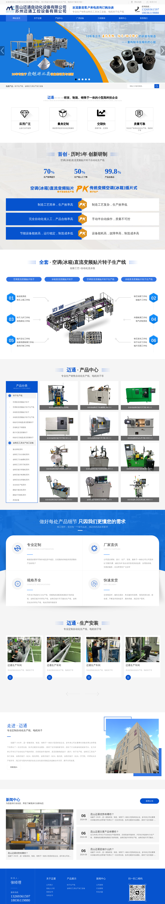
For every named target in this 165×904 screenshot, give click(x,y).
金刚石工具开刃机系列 (21, 464)
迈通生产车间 (14, 665)
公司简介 (49, 885)
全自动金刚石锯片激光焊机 (59, 407)
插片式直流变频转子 (20, 432)
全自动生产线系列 (19, 485)
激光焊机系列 (18, 449)
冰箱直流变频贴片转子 (62, 279)
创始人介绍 (50, 888)
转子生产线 (19, 86)
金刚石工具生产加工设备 (34, 86)
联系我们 (144, 18)
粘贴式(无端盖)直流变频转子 (23, 437)
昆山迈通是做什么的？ (102, 849)
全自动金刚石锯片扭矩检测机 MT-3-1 (58, 500)
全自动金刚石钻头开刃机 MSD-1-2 (140, 438)
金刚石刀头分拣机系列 (21, 454)
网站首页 (16, 18)
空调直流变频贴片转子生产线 (100, 279)
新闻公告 (149, 801)
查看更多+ (14, 767)
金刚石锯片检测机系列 (21, 475)
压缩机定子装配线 (19, 427)
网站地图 (137, 2)
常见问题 (99, 892)
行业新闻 (99, 888)
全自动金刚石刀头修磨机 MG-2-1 (99, 407)
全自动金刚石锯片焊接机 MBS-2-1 (58, 469)
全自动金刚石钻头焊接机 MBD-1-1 (140, 500)
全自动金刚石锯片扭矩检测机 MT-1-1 (99, 469)
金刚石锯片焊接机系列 (21, 470)
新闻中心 (122, 18)
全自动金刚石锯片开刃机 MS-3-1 (99, 438)
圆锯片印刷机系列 (19, 495)
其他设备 (16, 500)
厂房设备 (80, 18)
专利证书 (49, 895)
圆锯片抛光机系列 (19, 490)
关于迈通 (37, 18)
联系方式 (153, 2)
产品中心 (59, 18)
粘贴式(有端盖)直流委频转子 (23, 422)
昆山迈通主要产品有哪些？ (104, 831)
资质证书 (49, 892)
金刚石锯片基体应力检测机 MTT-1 (99, 500)
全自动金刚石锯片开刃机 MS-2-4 (59, 438)
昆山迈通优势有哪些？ (102, 814)
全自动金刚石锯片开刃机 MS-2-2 (140, 407)
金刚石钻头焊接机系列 (21, 480)
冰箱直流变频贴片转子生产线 (139, 279)
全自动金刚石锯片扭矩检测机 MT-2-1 (139, 469)
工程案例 (101, 18)
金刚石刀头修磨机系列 (21, 459)
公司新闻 (99, 885)
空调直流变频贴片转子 (24, 279)
